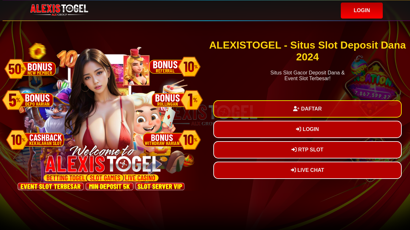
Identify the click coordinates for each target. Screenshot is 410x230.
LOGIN (362, 10)
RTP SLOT (307, 149)
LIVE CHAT (307, 170)
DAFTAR (307, 108)
